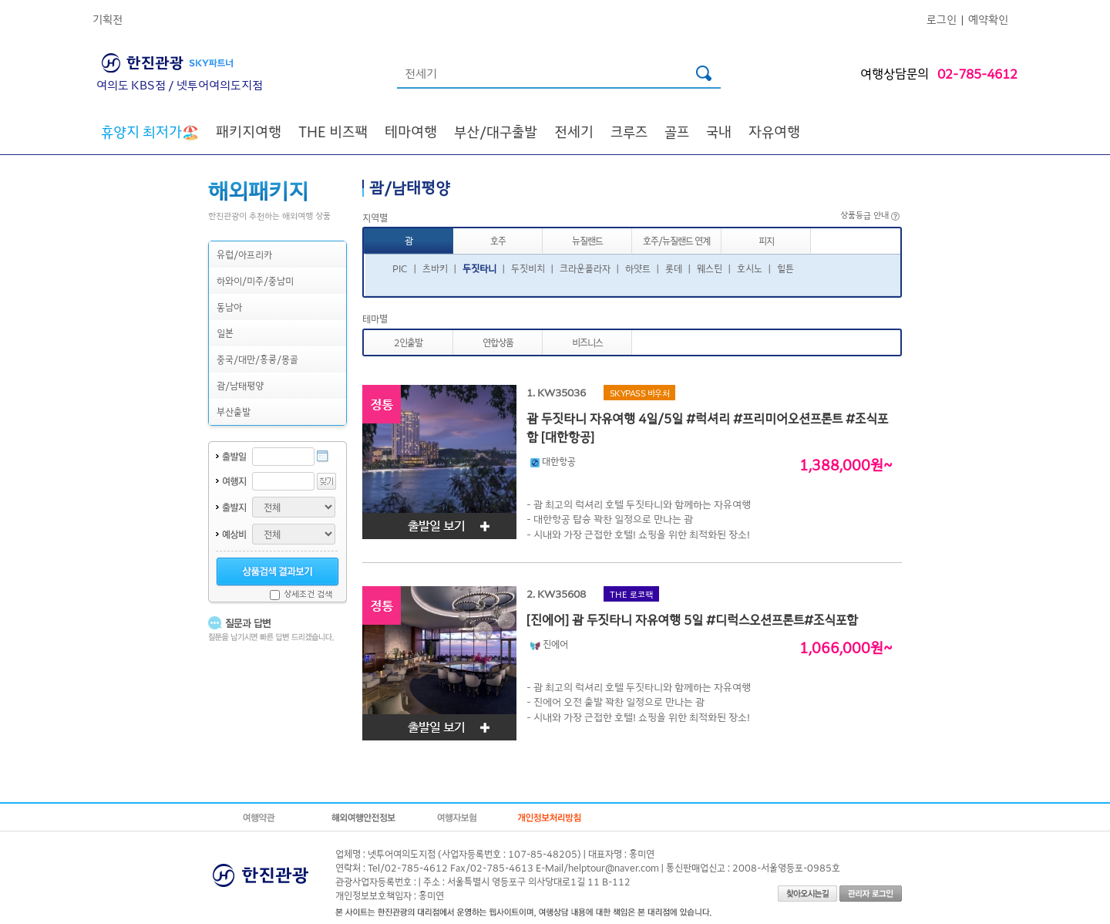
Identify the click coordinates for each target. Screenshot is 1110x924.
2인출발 (408, 342)
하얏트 (638, 268)
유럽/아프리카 (244, 254)
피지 (766, 240)
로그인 (942, 19)
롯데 (673, 268)
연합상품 (498, 342)
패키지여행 (248, 131)
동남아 (229, 306)
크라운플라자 (585, 268)
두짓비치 (528, 268)
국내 (719, 131)
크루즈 (629, 131)
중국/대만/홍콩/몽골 (257, 359)
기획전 (107, 19)
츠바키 (435, 268)
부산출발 (234, 411)
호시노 (749, 268)
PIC (400, 268)
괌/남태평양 (240, 385)
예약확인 (988, 19)
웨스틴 (709, 268)
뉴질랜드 (587, 240)
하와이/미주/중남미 (255, 280)
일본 (225, 332)
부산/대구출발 (495, 131)
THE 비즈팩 (333, 131)
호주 (498, 240)
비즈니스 (587, 342)
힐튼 (785, 268)
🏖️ (150, 131)
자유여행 (774, 131)
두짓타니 (479, 268)
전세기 (574, 131)
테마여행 (411, 131)
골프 (676, 131)
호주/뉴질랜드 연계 (676, 240)
